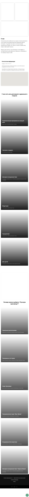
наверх (14, 481)
